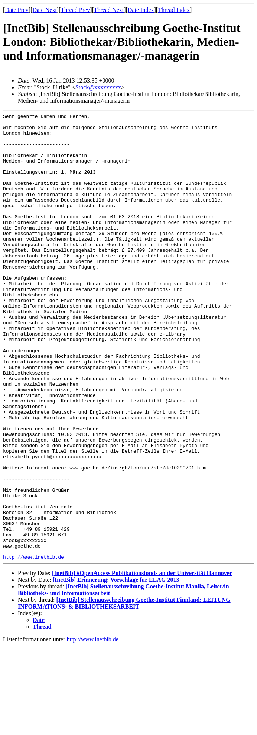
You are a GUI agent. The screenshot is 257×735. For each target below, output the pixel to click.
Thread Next (109, 10)
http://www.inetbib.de (33, 646)
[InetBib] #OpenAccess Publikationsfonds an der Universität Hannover (142, 662)
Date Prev (17, 10)
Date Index (141, 10)
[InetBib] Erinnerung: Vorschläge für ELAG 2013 (116, 669)
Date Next (45, 10)
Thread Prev (75, 10)
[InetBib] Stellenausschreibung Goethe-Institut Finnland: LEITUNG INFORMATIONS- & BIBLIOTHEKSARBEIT (124, 692)
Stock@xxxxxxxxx (98, 87)
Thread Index (174, 10)
